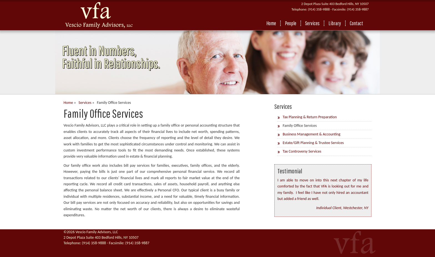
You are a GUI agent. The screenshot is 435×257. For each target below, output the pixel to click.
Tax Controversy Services (302, 151)
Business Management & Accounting (311, 134)
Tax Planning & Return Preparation (310, 117)
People (290, 23)
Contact (356, 23)
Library (334, 23)
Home (271, 23)
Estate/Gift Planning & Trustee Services (313, 142)
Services (312, 23)
